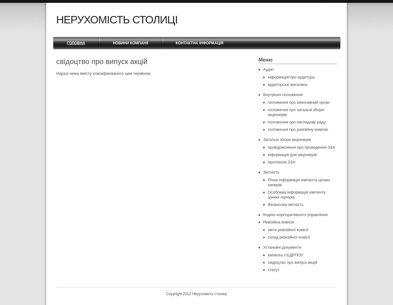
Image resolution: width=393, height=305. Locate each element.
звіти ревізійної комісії (288, 229)
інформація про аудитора (291, 77)
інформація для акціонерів (292, 154)
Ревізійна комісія (278, 222)
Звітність (271, 172)
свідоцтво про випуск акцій (292, 262)
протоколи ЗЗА (281, 162)
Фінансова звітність (286, 204)
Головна (76, 43)
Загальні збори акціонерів (287, 139)
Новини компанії (130, 43)
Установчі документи (282, 247)
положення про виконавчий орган (298, 102)
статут (273, 269)
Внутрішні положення (283, 94)
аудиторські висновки (287, 84)
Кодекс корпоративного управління (295, 214)
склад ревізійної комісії (289, 237)
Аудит (268, 69)
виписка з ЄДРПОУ (285, 255)
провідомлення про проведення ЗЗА (301, 147)
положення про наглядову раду (296, 122)
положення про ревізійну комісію (298, 129)
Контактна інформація (200, 43)
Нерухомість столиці (116, 20)
